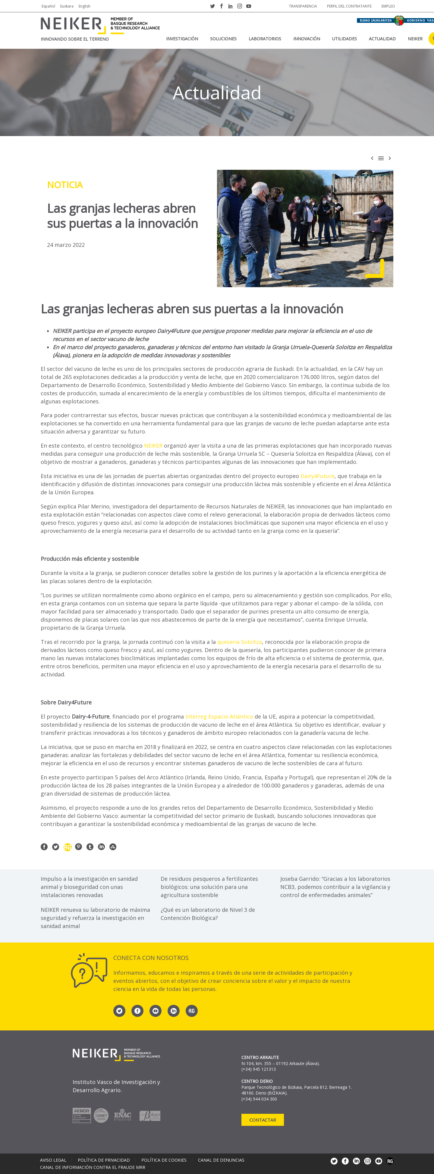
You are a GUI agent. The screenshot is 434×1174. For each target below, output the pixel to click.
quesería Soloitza (239, 641)
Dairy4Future (317, 476)
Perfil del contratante (349, 6)
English (84, 6)
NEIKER (415, 39)
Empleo (388, 6)
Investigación (182, 39)
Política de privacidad (104, 1160)
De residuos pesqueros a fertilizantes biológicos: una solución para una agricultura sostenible (209, 887)
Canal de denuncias (221, 1160)
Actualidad (382, 39)
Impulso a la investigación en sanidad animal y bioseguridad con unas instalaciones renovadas (89, 887)
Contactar (262, 1120)
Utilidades (344, 39)
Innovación (306, 39)
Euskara (67, 6)
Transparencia (303, 6)
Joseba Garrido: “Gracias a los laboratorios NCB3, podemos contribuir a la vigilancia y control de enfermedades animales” (335, 887)
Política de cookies (164, 1160)
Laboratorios (265, 39)
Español (48, 6)
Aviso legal (53, 1160)
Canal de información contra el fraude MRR (92, 1167)
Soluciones (223, 39)
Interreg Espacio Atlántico (220, 716)
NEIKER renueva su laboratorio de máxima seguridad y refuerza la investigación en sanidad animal (95, 918)
